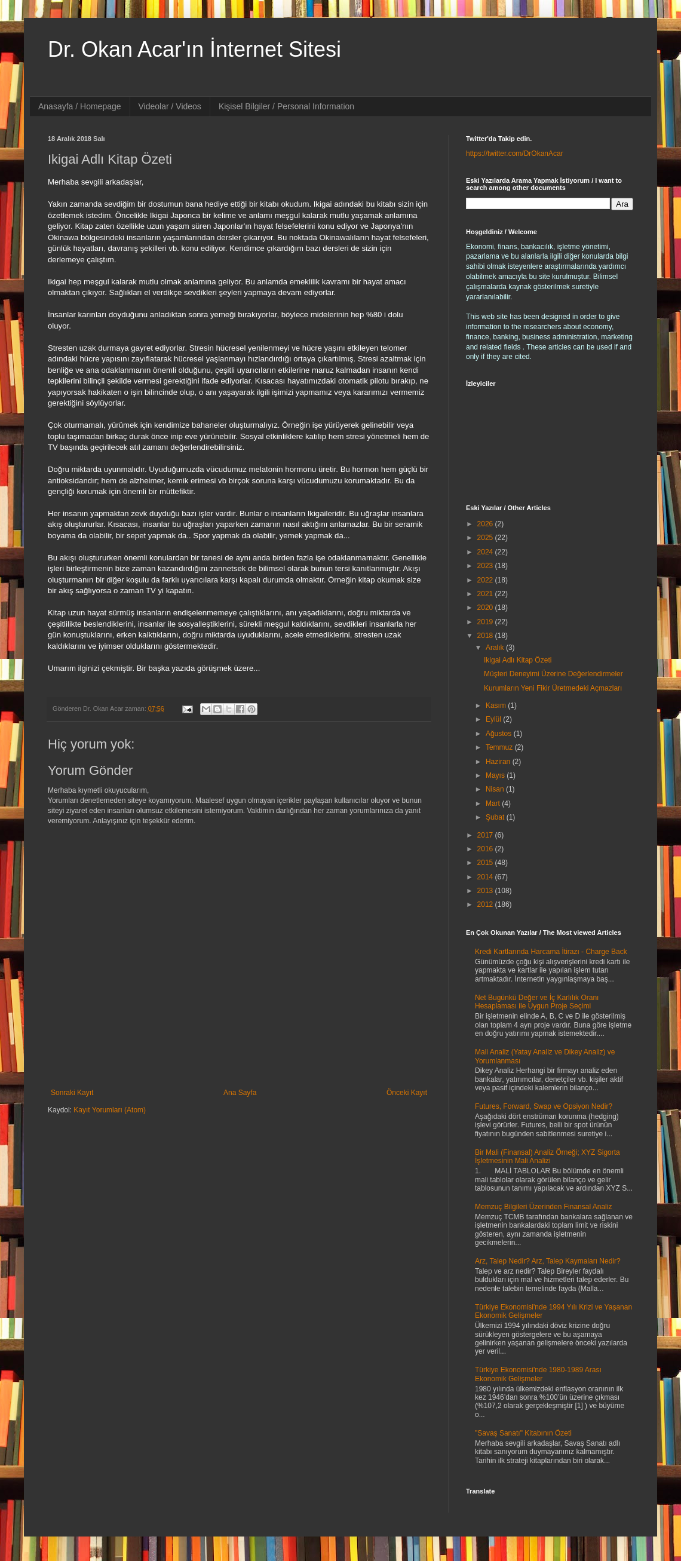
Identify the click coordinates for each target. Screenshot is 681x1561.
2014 (486, 877)
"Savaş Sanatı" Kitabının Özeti (523, 1433)
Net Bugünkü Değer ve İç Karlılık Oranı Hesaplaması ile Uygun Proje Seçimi (537, 1001)
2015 (486, 862)
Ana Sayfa (239, 1092)
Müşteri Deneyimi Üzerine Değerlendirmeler (553, 674)
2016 (486, 849)
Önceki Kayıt (406, 1092)
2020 (486, 607)
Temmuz (500, 747)
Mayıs (496, 775)
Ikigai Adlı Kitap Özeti (517, 660)
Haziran (499, 762)
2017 (486, 835)
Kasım (497, 705)
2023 (486, 566)
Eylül (494, 719)
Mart (494, 803)
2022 (486, 580)
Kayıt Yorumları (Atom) (109, 1110)
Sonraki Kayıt (72, 1092)
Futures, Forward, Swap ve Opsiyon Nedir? (543, 1106)
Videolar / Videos (170, 106)
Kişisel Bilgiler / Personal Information (286, 106)
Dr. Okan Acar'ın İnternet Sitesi (194, 49)
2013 (486, 891)
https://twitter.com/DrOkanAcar (514, 153)
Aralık (496, 647)
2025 (486, 537)
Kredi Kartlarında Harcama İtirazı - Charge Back (551, 951)
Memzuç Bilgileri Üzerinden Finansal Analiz (543, 1207)
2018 (486, 635)
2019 (486, 622)
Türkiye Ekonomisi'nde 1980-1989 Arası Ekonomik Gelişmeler (538, 1374)
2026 (486, 524)
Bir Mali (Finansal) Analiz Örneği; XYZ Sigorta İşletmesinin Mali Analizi (547, 1156)
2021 (486, 594)
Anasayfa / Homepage (79, 106)
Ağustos (500, 733)
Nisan (496, 789)
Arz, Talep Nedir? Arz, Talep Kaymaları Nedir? (548, 1261)
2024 (486, 552)
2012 (486, 904)
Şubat (496, 817)
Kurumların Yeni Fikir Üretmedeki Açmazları (553, 688)
